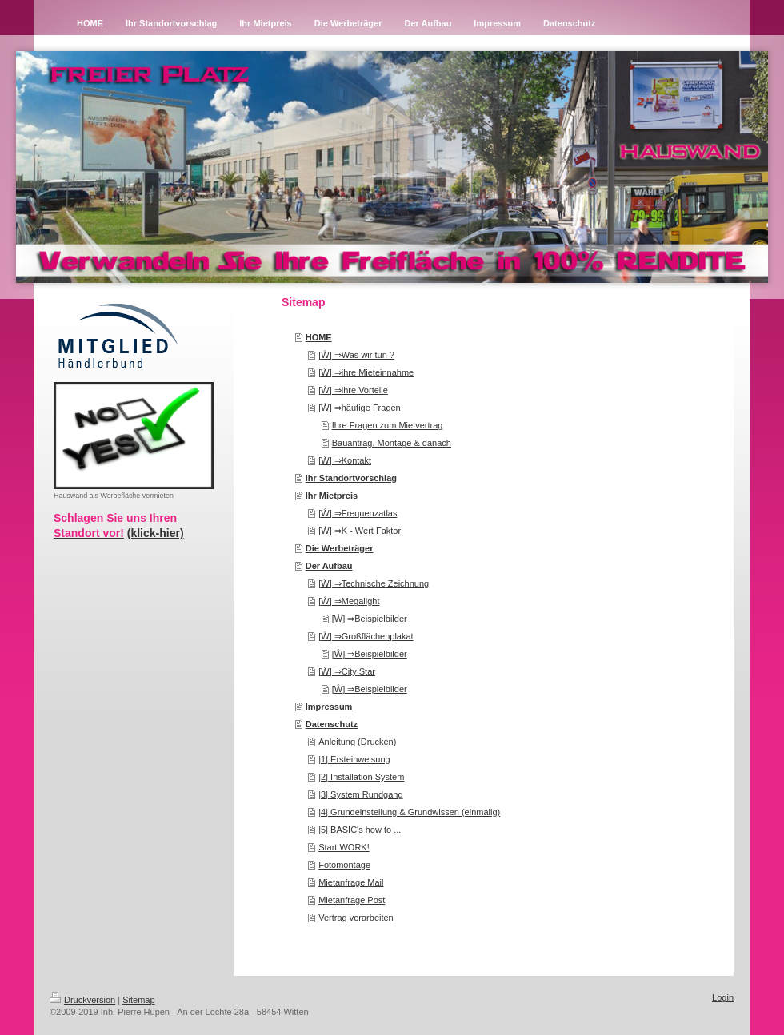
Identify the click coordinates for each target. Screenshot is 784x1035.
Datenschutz (332, 724)
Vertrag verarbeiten (356, 917)
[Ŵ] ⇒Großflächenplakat (365, 636)
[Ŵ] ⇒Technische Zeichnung (373, 583)
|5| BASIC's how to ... (359, 829)
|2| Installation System (361, 777)
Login (723, 997)
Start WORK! (344, 847)
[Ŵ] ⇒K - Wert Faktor (359, 530)
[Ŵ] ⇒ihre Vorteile (353, 390)
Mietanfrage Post (351, 900)
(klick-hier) (155, 533)
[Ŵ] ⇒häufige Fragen (359, 407)
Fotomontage (344, 865)
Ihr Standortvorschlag (351, 478)
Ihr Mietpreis (332, 495)
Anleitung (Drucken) (357, 741)
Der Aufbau (329, 566)
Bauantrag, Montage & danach (391, 443)
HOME (319, 337)
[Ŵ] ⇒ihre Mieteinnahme (366, 372)
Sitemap (138, 1000)
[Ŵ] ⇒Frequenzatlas (357, 513)
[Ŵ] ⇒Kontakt (344, 460)
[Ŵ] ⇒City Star (346, 671)
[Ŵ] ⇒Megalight (348, 601)
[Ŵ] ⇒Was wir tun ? (356, 355)
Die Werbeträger (340, 548)
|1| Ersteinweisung (354, 759)
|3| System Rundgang (360, 794)
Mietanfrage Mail (350, 882)
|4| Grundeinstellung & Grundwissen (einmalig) (409, 812)
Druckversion (82, 1000)
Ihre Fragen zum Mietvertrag (387, 425)
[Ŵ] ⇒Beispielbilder (369, 618)
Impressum (329, 706)
